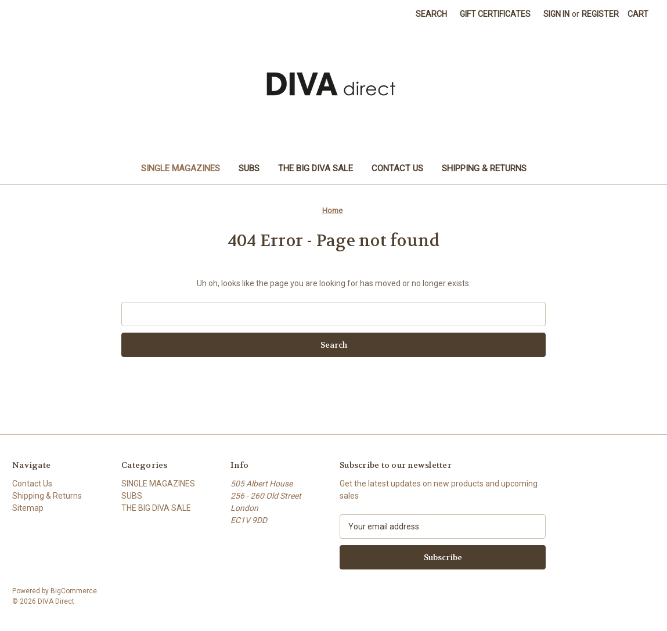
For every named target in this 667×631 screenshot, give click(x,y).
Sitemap (28, 508)
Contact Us (397, 168)
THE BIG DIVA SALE (315, 168)
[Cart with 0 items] (638, 14)
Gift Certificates (495, 14)
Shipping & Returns (484, 168)
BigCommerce (74, 591)
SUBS (249, 168)
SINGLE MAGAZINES (180, 168)
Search (431, 14)
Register (600, 14)
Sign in (556, 14)
